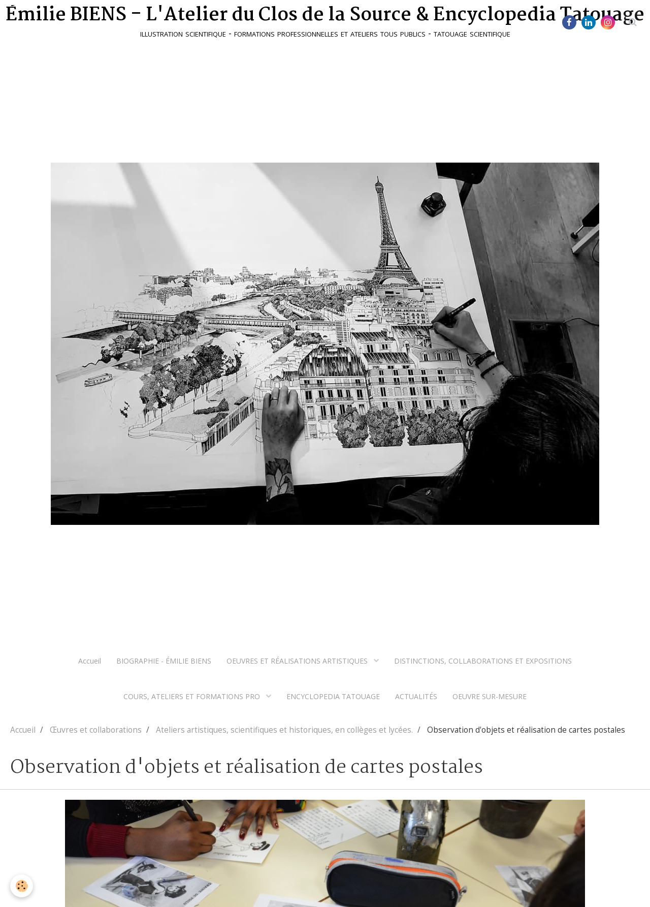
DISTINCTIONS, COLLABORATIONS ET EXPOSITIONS (483, 661)
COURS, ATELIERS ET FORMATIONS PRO (192, 696)
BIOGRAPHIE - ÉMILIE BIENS (163, 661)
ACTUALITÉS (416, 696)
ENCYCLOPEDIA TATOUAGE (333, 696)
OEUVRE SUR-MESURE (489, 696)
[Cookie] (21, 885)
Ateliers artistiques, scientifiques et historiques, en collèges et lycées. (284, 730)
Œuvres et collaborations (96, 730)
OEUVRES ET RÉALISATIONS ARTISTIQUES (298, 661)
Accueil (89, 661)
